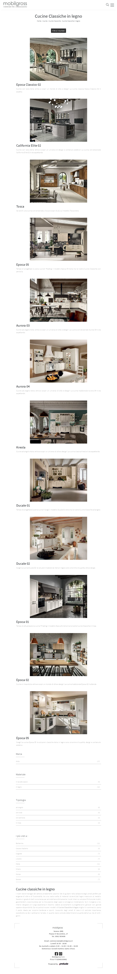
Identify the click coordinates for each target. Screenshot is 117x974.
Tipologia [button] (21, 800)
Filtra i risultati (58, 30)
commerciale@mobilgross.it (61, 941)
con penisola (57, 817)
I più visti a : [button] (22, 835)
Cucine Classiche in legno (71, 21)
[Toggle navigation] (112, 5)
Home (39, 21)
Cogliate (57, 853)
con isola (57, 812)
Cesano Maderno (57, 848)
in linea (57, 823)
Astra (57, 761)
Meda (57, 864)
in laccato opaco (57, 782)
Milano (57, 869)
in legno (57, 787)
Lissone (57, 859)
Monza (57, 874)
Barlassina (57, 843)
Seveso (57, 879)
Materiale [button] (20, 774)
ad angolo (57, 807)
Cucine (45, 21)
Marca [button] (19, 753)
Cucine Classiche (55, 21)
